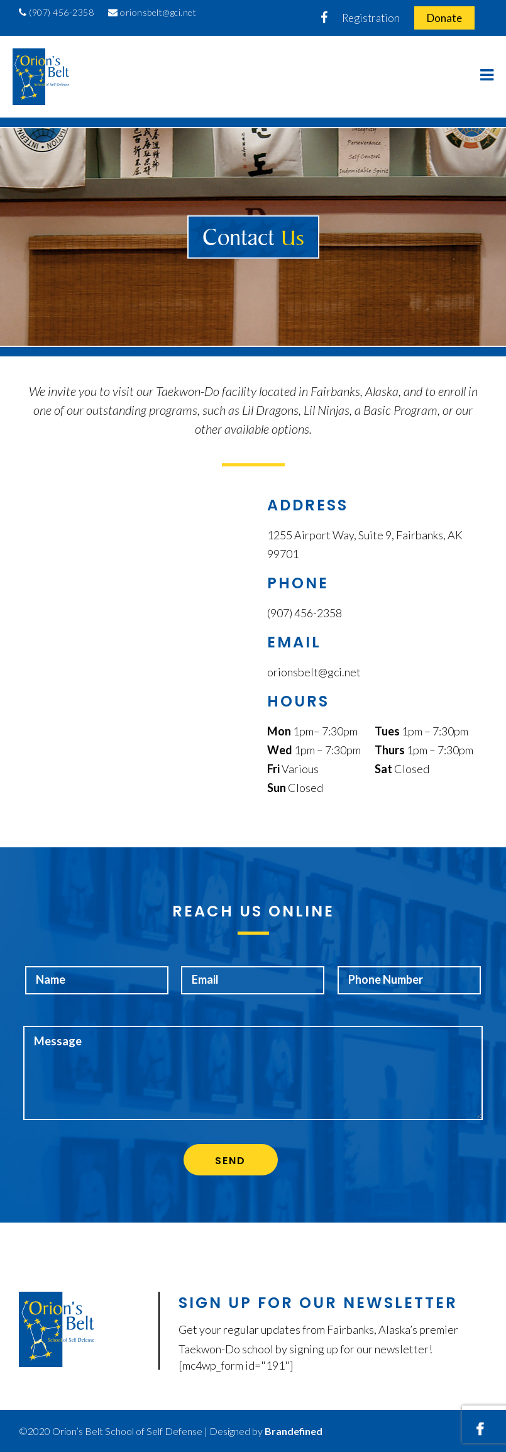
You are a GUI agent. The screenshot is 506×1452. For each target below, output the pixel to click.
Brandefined (293, 1431)
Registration (371, 18)
